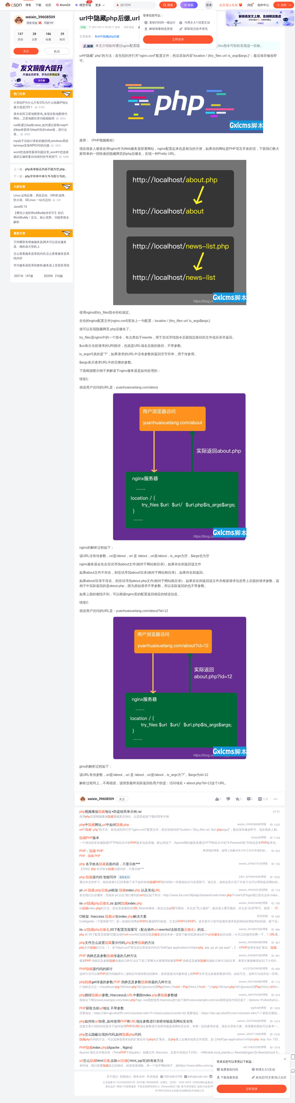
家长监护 (110, 1086)
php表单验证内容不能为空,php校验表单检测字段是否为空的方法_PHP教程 (47, 169)
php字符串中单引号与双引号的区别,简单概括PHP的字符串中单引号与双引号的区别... (46, 177)
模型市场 (83, 3)
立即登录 (178, 39)
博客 (28, 5)
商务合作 (139, 1076)
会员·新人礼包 (230, 4)
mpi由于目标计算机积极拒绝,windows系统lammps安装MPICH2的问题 (41, 143)
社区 (48, 5)
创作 (284, 5)
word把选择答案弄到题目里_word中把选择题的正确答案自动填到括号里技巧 (41, 154)
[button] (38, 85)
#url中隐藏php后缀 (107, 36)
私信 (57, 51)
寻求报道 (152, 1076)
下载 (38, 5)
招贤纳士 (126, 1076)
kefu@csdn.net (197, 1076)
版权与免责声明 (206, 1086)
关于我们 (112, 1076)
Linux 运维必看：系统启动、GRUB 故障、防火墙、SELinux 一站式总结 (40, 198)
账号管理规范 (188, 1086)
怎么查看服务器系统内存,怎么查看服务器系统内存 (42, 256)
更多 (99, 5)
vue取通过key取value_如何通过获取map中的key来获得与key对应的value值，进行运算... (41, 129)
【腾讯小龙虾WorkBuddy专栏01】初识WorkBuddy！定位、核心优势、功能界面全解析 (41, 217)
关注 (122, 799)
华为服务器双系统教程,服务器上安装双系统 (42, 265)
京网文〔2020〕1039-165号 (175, 1082)
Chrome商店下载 (170, 1086)
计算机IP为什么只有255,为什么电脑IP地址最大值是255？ (41, 105)
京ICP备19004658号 (147, 1082)
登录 (209, 5)
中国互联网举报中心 (148, 1086)
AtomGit (62, 4)
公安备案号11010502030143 (119, 1082)
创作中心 (263, 5)
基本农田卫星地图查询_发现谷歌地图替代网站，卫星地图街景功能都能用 (40, 116)
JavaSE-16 (20, 206)
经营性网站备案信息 (204, 1082)
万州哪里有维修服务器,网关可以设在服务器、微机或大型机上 (40, 244)
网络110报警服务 (126, 1086)
